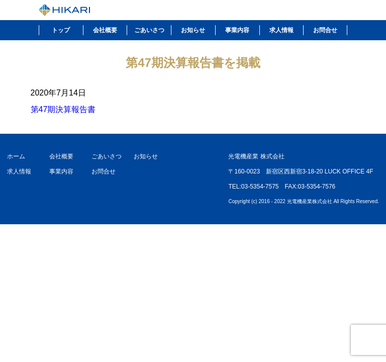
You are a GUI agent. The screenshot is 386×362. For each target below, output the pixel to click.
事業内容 (237, 30)
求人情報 (281, 30)
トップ (61, 30)
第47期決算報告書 (63, 109)
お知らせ (193, 30)
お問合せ (325, 30)
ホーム (16, 156)
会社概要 (105, 30)
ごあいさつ (149, 30)
